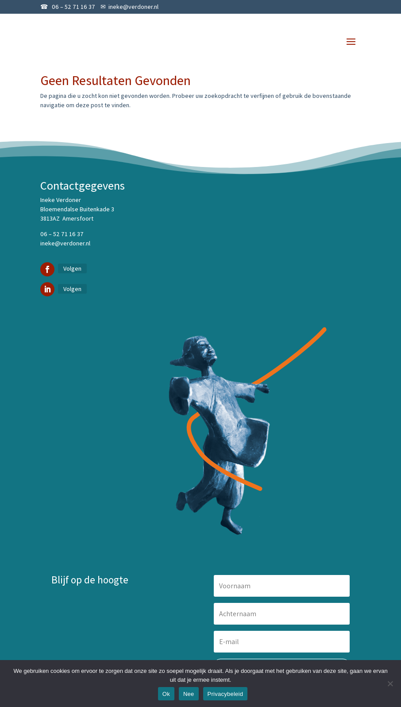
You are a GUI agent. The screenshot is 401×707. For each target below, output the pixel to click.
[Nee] (390, 683)
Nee (188, 694)
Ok (166, 694)
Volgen (72, 268)
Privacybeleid (225, 694)
